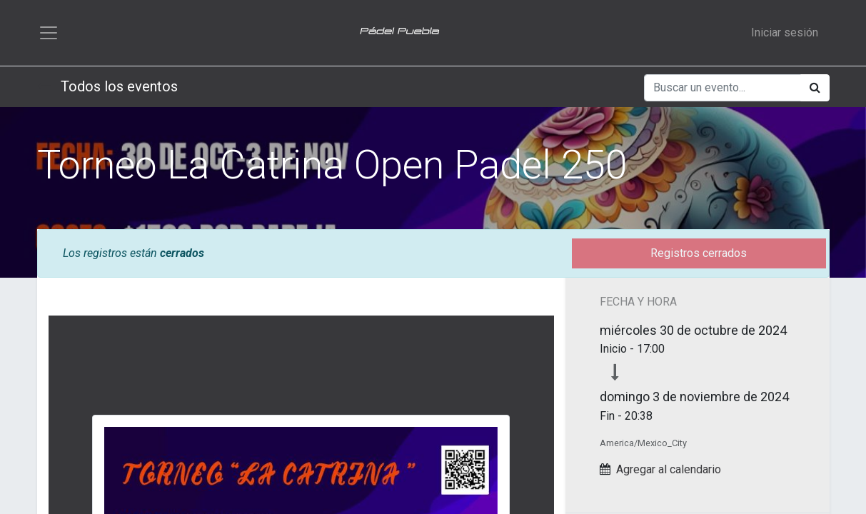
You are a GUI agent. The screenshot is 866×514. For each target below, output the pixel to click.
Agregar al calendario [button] (668, 469)
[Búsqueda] (815, 87)
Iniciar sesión (784, 32)
